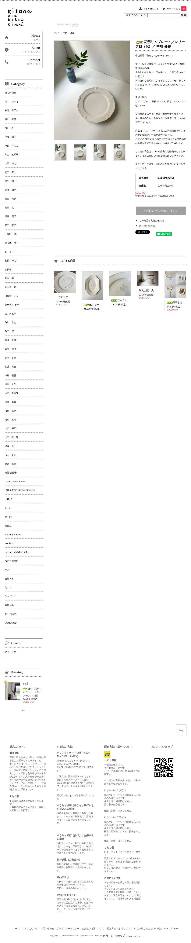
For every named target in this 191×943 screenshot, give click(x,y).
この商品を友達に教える (151, 220)
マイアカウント (151, 8)
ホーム (16, 928)
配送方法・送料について (119, 928)
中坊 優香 (68, 32)
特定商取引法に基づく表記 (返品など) (154, 195)
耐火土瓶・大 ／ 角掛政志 (153, 290)
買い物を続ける (147, 225)
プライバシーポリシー (68, 928)
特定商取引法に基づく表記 (148, 928)
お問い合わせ (47, 928)
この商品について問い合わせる (161, 211)
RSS (166, 928)
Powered (118, 935)
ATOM (174, 928)
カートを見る (176, 8)
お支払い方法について (93, 928)
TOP (56, 32)
